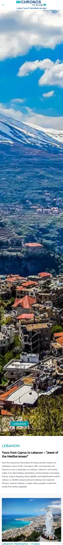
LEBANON (19, 423)
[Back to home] (31, 5)
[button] (3, 5)
